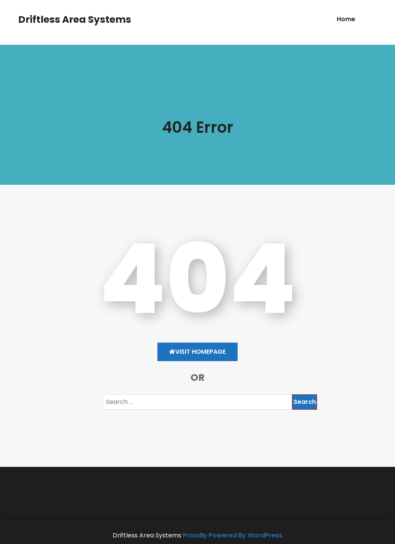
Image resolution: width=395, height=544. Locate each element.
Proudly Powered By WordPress (232, 535)
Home (346, 19)
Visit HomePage (197, 351)
